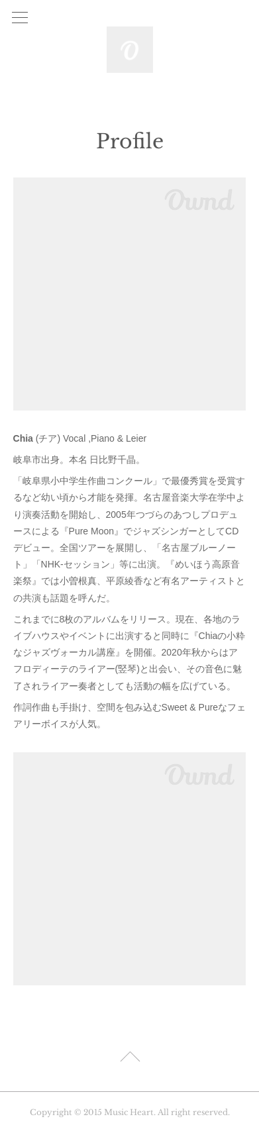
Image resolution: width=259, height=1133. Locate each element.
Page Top (129, 1059)
